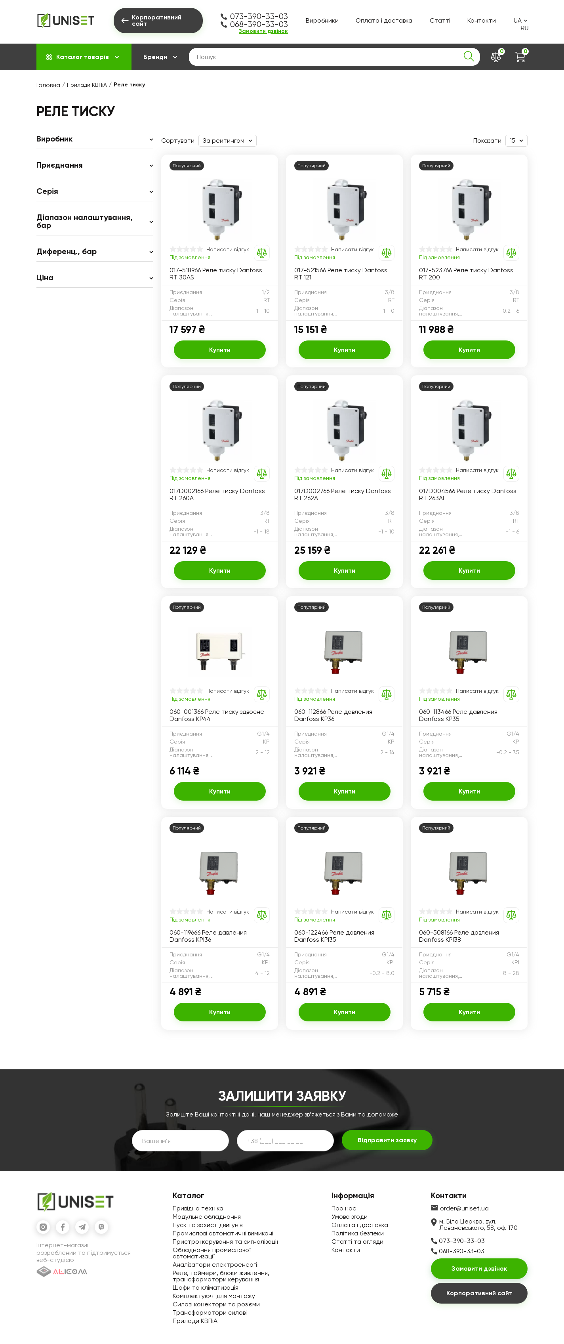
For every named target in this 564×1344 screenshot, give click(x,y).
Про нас (344, 1208)
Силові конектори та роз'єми (216, 1304)
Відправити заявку (387, 1140)
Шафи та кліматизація (205, 1287)
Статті (440, 20)
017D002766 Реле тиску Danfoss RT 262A (342, 495)
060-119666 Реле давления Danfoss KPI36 (208, 936)
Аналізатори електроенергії (215, 1264)
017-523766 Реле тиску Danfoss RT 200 (466, 274)
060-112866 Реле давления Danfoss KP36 (333, 715)
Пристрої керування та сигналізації (225, 1241)
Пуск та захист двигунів (207, 1225)
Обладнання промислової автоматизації (211, 1253)
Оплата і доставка (384, 20)
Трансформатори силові (210, 1312)
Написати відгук (227, 249)
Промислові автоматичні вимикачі (223, 1233)
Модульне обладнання (207, 1216)
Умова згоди (350, 1216)
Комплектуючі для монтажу (214, 1296)
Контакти (481, 20)
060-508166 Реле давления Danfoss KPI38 (459, 936)
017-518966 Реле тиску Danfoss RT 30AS (216, 274)
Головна (48, 85)
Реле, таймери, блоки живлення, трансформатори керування (221, 1276)
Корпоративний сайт (479, 1293)
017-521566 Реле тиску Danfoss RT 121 (340, 274)
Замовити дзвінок (263, 31)
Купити (220, 350)
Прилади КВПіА (87, 85)
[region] (94, 211)
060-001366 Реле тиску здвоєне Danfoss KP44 (217, 715)
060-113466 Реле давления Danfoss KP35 (458, 715)
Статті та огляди (357, 1241)
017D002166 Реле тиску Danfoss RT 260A (217, 495)
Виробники (322, 20)
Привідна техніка (198, 1208)
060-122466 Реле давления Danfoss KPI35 (334, 936)
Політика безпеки (358, 1233)
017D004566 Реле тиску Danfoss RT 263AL (467, 495)
